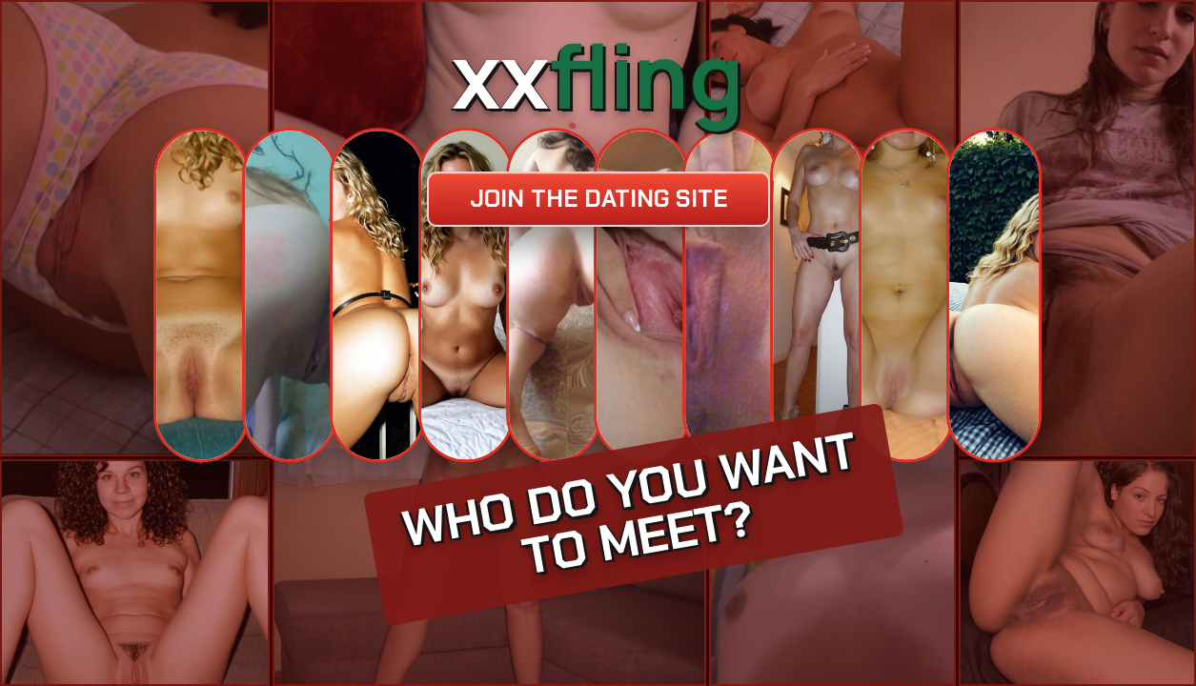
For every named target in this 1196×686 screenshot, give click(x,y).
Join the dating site (598, 198)
